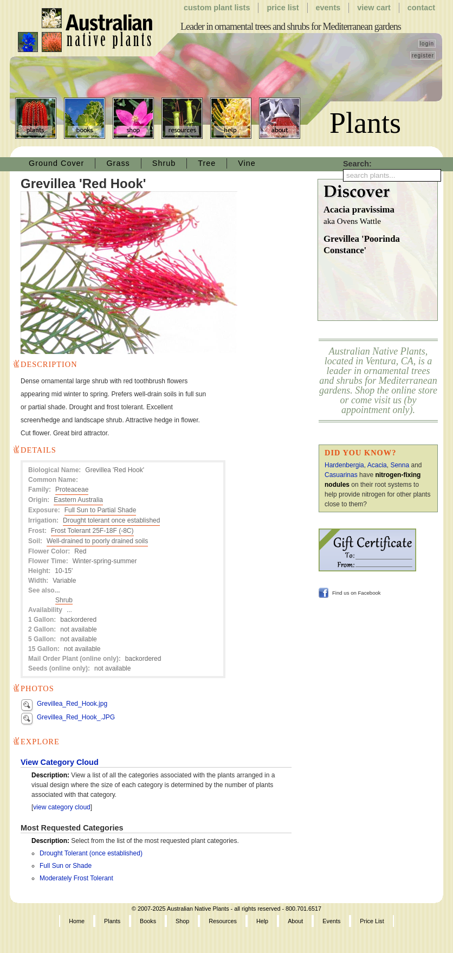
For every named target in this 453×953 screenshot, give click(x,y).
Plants (35, 118)
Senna (399, 465)
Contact (421, 7)
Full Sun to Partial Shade (100, 510)
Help (230, 118)
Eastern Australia (78, 500)
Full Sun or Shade (66, 866)
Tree (207, 163)
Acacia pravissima (380, 216)
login (427, 44)
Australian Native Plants (86, 30)
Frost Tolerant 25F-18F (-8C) (92, 531)
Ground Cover (56, 163)
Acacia (377, 465)
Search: (357, 163)
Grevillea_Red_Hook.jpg (72, 703)
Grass (118, 163)
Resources (182, 118)
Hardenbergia (344, 465)
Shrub (164, 163)
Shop (133, 118)
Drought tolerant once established (111, 520)
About (279, 118)
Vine (247, 163)
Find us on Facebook (356, 593)
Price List (283, 7)
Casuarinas (341, 475)
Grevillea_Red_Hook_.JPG (76, 717)
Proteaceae (71, 489)
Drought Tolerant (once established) (91, 853)
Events (328, 7)
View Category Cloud (60, 762)
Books (84, 118)
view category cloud (61, 807)
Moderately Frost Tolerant (76, 878)
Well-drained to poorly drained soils (97, 541)
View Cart (374, 7)
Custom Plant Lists (217, 7)
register (423, 56)
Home (77, 921)
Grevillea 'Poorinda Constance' (361, 245)
